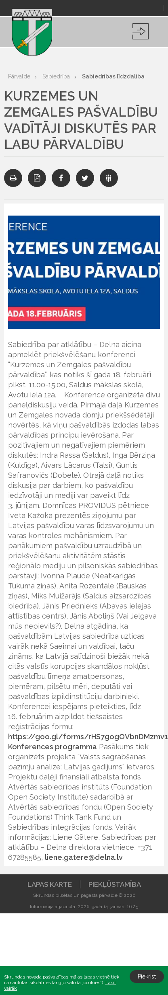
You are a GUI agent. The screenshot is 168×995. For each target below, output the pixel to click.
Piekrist (147, 976)
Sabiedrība (56, 76)
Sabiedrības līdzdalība (113, 76)
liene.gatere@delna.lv (84, 857)
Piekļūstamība (114, 884)
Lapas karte (49, 884)
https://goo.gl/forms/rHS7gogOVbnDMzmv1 (88, 736)
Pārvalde (19, 76)
